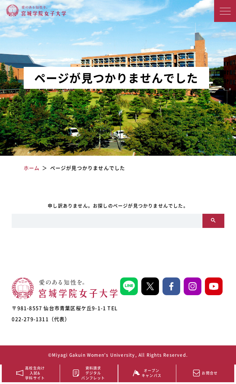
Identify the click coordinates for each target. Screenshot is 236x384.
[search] (107, 221)
